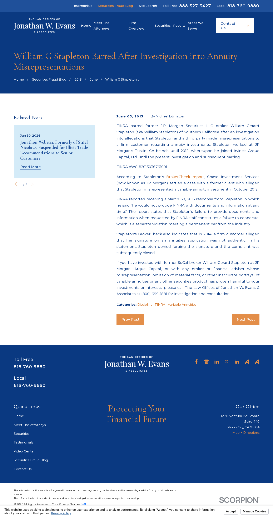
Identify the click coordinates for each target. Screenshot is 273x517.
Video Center (24, 451)
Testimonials (82, 6)
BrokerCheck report (185, 176)
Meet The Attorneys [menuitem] (102, 25)
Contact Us (235, 25)
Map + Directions (245, 433)
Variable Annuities (182, 304)
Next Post (246, 319)
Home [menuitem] (86, 25)
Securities (21, 434)
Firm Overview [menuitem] (136, 25)
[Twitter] (226, 361)
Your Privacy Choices (69, 504)
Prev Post (130, 319)
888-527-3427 (195, 6)
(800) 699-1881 (154, 294)
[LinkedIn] (216, 361)
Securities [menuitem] (163, 25)
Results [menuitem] (179, 25)
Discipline (145, 304)
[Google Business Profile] (206, 361)
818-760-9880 (243, 6)
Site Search (148, 6)
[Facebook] (196, 361)
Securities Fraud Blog (115, 6)
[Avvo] (247, 361)
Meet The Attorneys (30, 425)
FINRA (160, 304)
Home (19, 416)
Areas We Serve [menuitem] (195, 25)
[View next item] (32, 184)
